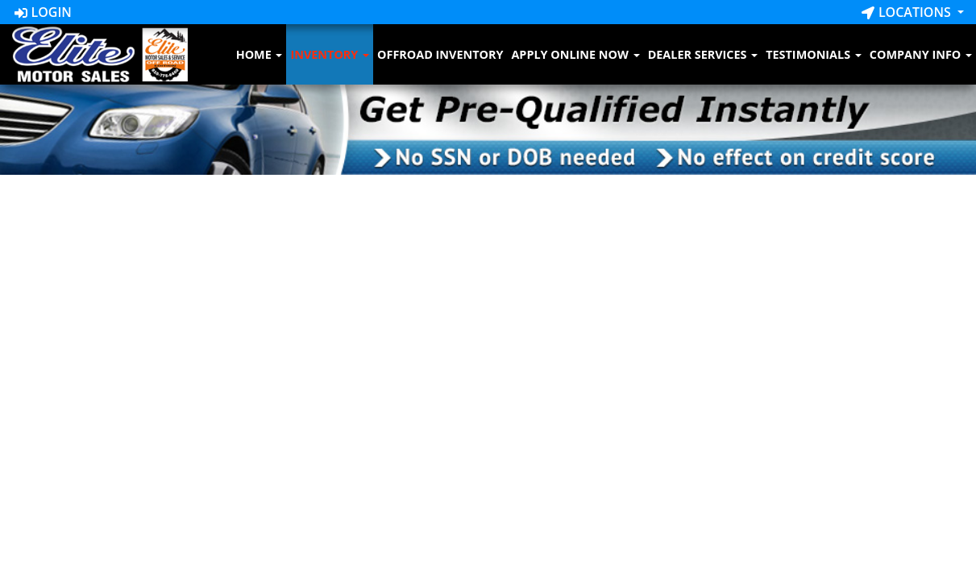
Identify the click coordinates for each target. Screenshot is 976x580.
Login (43, 12)
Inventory (329, 54)
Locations (908, 12)
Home (259, 54)
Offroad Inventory (440, 54)
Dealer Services (703, 54)
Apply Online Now (575, 54)
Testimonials (814, 54)
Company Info (921, 54)
